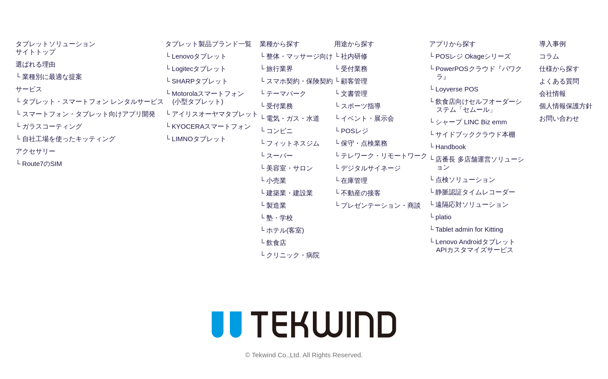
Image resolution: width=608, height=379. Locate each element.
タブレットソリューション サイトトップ (55, 47)
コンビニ (279, 130)
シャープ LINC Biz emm (471, 122)
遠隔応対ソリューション (472, 204)
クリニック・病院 (293, 255)
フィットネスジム (293, 143)
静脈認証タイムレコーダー (475, 192)
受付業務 (279, 106)
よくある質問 (559, 81)
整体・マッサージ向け (299, 56)
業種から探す (280, 43)
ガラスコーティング (52, 126)
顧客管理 (354, 81)
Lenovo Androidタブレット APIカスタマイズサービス (475, 245)
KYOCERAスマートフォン (211, 126)
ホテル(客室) (285, 230)
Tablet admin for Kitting (469, 229)
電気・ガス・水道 (293, 118)
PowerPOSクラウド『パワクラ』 (478, 72)
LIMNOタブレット (199, 138)
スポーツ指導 (361, 106)
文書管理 (354, 93)
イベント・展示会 (367, 118)
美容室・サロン (289, 168)
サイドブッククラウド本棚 (475, 134)
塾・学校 (279, 217)
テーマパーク (286, 93)
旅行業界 (279, 68)
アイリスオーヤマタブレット (215, 114)
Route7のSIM (42, 163)
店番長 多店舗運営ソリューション (479, 163)
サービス (29, 89)
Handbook (450, 146)
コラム (549, 56)
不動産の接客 (361, 193)
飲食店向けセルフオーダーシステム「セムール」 (478, 105)
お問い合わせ (559, 118)
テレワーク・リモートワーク (384, 155)
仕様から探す (559, 68)
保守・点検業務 (364, 143)
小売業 (276, 180)
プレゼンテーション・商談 (381, 205)
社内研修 (354, 56)
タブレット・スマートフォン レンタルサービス (93, 101)
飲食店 (276, 242)
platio (443, 217)
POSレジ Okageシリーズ (473, 56)
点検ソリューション (465, 179)
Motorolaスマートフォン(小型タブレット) (208, 97)
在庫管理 (354, 180)
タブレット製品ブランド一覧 (208, 43)
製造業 (276, 205)
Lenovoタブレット (199, 56)
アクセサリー (35, 151)
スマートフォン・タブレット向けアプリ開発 (88, 114)
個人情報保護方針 (565, 106)
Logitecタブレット (199, 68)
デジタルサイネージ (371, 168)
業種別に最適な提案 (52, 76)
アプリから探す (452, 43)
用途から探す (354, 43)
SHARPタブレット (200, 81)
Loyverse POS (456, 89)
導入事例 (552, 43)
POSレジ (354, 130)
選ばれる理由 (35, 64)
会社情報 (552, 93)
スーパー (279, 155)
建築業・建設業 (289, 193)
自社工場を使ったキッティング (68, 138)
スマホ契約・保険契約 (299, 81)
